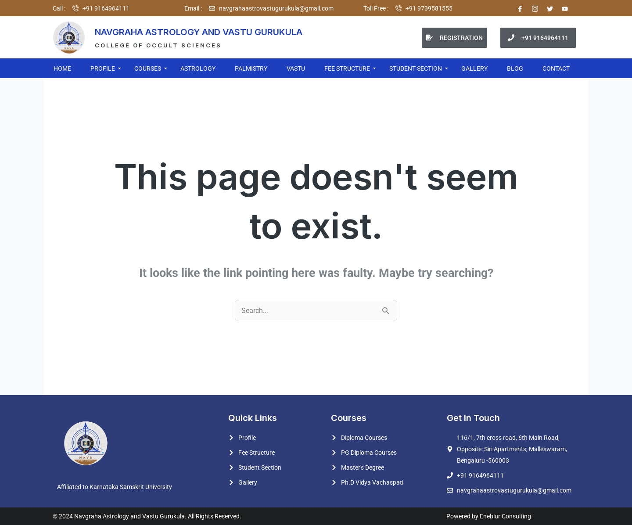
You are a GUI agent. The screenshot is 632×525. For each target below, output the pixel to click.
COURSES (148, 68)
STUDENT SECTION (416, 68)
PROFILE (103, 68)
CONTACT (556, 68)
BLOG (515, 68)
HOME (62, 68)
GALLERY (474, 68)
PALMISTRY (251, 68)
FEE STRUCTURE (347, 68)
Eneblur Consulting (504, 516)
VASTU (296, 68)
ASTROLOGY (197, 68)
